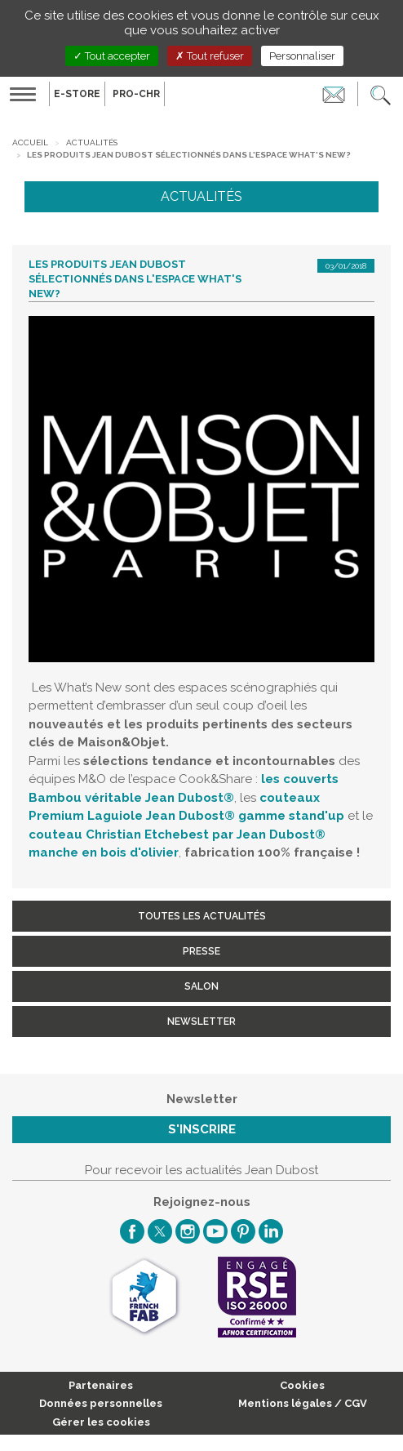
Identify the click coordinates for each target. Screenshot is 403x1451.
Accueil (30, 142)
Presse (201, 951)
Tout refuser (209, 56)
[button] (380, 94)
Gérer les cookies (101, 1422)
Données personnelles (100, 1403)
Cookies (302, 1385)
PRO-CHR (136, 94)
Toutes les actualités (202, 916)
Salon (201, 986)
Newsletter (201, 1021)
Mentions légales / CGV (302, 1403)
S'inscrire (202, 1129)
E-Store (77, 94)
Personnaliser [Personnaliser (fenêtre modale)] (302, 56)
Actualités (91, 142)
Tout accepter (111, 56)
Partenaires (101, 1385)
